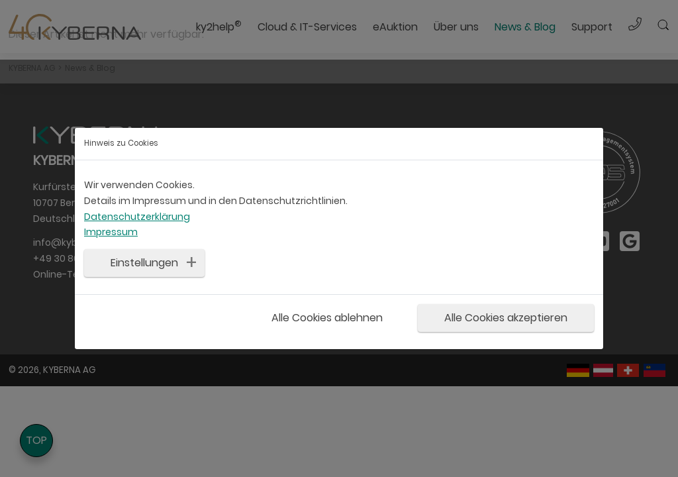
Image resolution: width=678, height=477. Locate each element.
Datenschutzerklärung (137, 216)
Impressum (111, 231)
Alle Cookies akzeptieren (505, 317)
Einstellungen (144, 262)
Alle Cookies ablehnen (327, 317)
